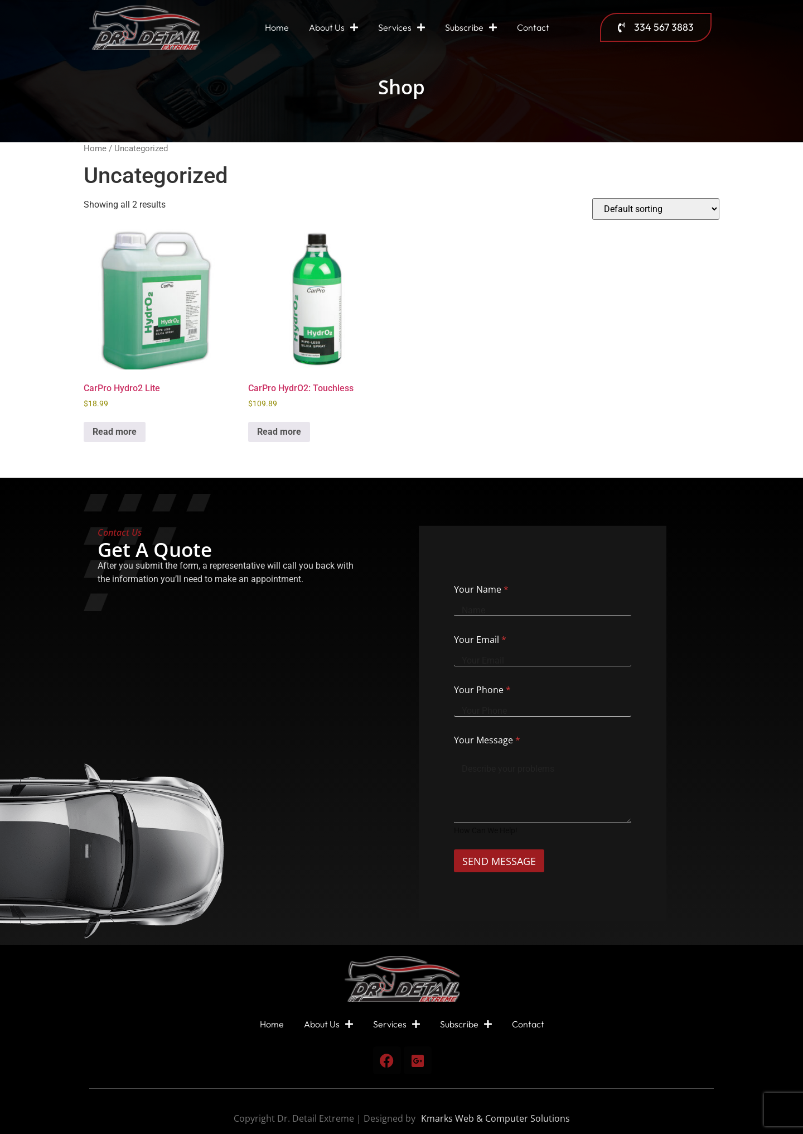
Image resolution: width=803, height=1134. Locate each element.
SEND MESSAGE (503, 860)
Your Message (487, 740)
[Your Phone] (542, 711)
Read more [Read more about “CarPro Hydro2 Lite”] (115, 431)
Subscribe (471, 27)
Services (401, 27)
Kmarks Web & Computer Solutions (495, 1118)
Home (277, 27)
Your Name (481, 589)
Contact (533, 27)
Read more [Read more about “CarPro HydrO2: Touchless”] (279, 431)
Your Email (480, 639)
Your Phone (482, 690)
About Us (333, 27)
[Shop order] (655, 209)
